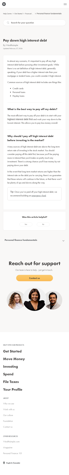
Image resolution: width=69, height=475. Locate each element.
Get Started (18, 13)
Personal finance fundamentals (49, 14)
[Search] (34, 23)
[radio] (25, 224)
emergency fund (39, 195)
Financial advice (31, 13)
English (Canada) (13, 463)
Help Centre (7, 13)
